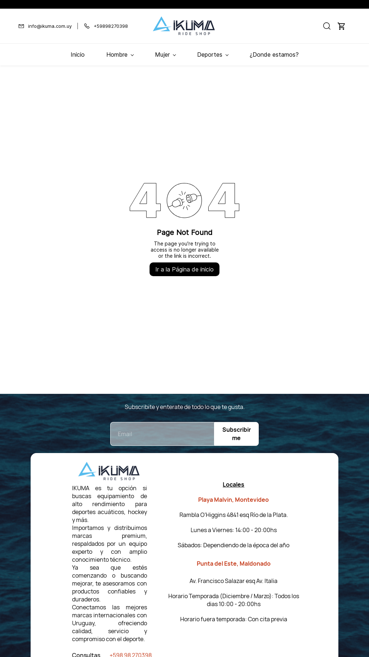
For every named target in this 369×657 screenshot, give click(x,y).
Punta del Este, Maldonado (234, 563)
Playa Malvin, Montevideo (233, 500)
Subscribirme (236, 434)
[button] (327, 26)
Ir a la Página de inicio (184, 269)
